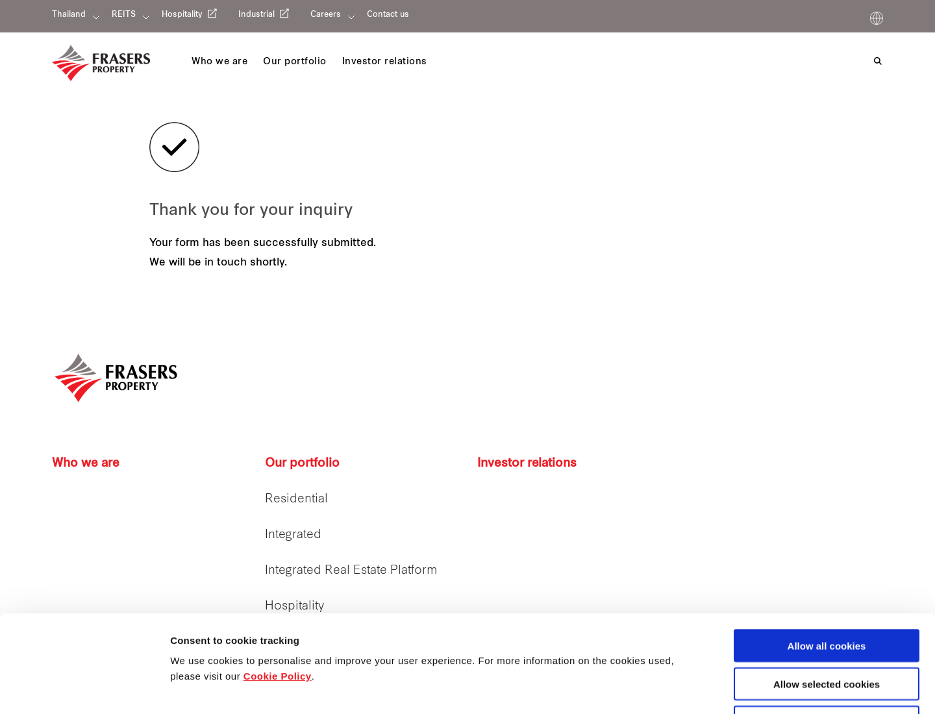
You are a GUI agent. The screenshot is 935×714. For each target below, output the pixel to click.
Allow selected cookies (826, 592)
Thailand (69, 15)
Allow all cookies (827, 554)
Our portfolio (302, 464)
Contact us (388, 15)
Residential (296, 499)
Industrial (256, 15)
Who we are (85, 464)
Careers (325, 15)
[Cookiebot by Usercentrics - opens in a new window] (84, 688)
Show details (681, 689)
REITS (124, 15)
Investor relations (527, 464)
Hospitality (182, 15)
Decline (826, 631)
